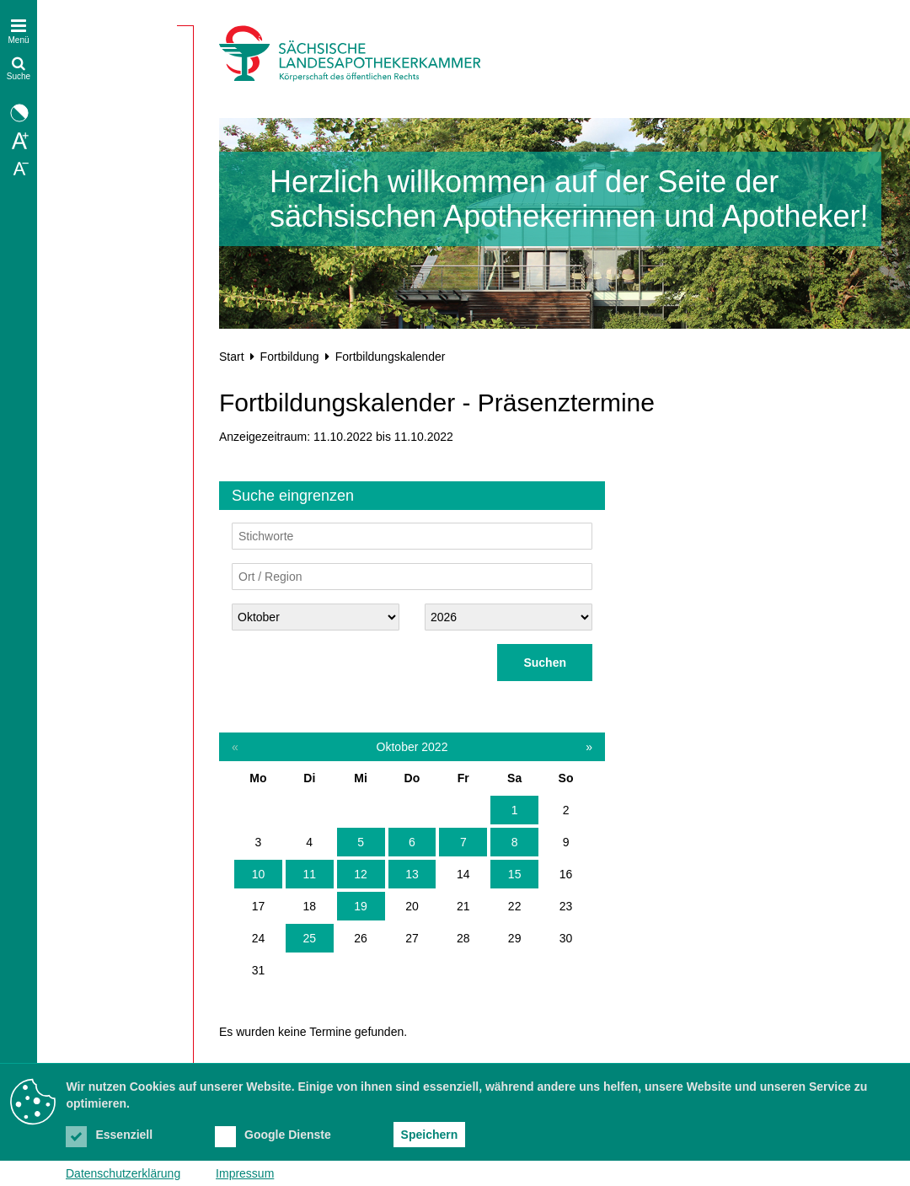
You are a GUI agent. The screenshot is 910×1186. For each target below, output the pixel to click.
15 (515, 874)
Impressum (245, 1173)
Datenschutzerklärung (123, 1173)
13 (412, 874)
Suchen (544, 662)
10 (258, 874)
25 (309, 938)
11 (309, 874)
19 (360, 906)
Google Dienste (273, 1134)
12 (360, 874)
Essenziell (109, 1134)
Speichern (429, 1134)
